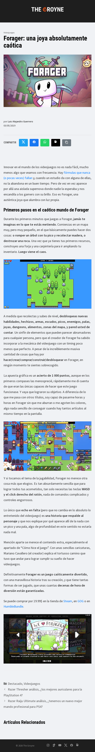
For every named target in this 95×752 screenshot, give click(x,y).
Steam (67, 601)
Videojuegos (9, 32)
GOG (81, 601)
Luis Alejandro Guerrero (20, 121)
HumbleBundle (13, 606)
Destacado (15, 684)
